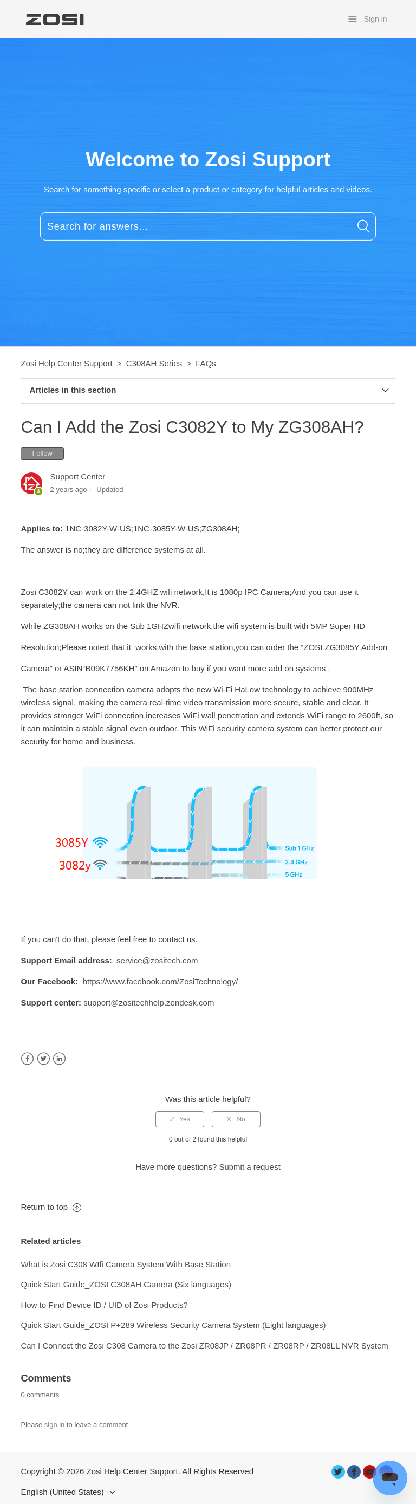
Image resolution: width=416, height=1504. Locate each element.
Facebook (27, 1059)
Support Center (78, 476)
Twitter (43, 1059)
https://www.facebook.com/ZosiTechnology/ (160, 981)
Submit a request (249, 1166)
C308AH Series (154, 363)
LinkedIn (59, 1059)
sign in (54, 1425)
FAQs (206, 363)
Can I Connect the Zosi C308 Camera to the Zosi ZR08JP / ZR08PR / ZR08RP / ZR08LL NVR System (204, 1345)
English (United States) (63, 1491)
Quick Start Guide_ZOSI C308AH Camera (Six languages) (127, 1284)
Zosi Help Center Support (66, 363)
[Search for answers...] (208, 226)
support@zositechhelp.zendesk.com (148, 1002)
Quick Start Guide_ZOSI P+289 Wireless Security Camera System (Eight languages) (173, 1325)
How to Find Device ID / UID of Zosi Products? (104, 1304)
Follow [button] (42, 453)
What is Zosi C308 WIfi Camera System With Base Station (126, 1264)
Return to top (51, 1206)
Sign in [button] (375, 19)
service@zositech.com (157, 960)
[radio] (179, 1119)
